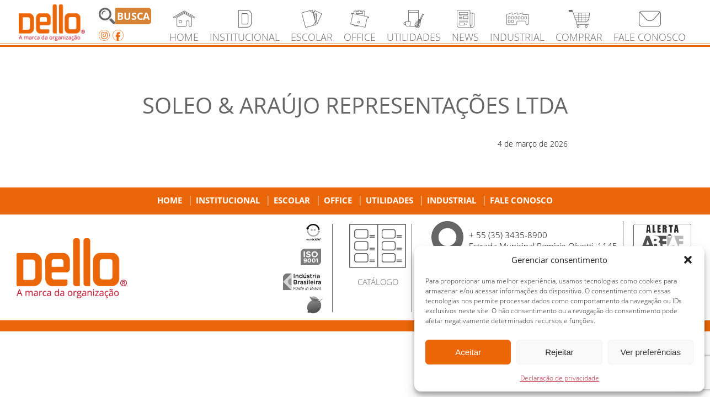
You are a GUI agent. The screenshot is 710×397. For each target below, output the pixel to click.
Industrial (451, 200)
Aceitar (468, 352)
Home (169, 200)
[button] (687, 259)
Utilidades (389, 200)
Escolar (292, 200)
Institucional (228, 200)
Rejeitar (559, 352)
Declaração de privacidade (559, 378)
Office (338, 200)
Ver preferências (651, 352)
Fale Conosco (521, 200)
